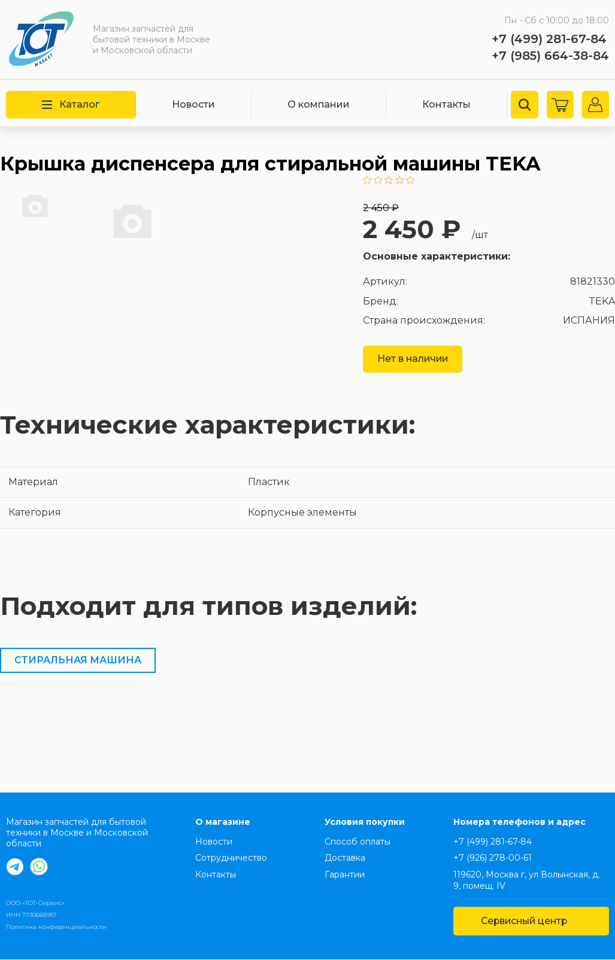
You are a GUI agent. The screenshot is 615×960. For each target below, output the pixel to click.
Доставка (345, 858)
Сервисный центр (530, 921)
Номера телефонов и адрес (519, 822)
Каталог (70, 104)
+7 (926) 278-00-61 (492, 858)
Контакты (446, 104)
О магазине (222, 822)
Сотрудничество (231, 858)
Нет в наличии (413, 359)
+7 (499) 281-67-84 (549, 39)
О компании (318, 104)
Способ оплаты (357, 841)
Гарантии (345, 874)
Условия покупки (365, 822)
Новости (193, 104)
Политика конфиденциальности (56, 927)
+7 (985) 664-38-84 (550, 55)
